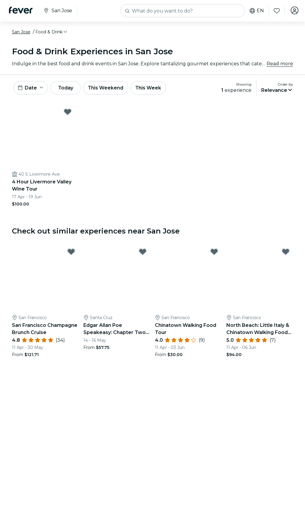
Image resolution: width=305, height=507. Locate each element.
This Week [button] (153, 88)
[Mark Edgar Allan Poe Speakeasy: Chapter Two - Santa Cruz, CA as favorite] (143, 253)
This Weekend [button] (110, 88)
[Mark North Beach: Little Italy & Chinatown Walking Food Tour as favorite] (286, 253)
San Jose (21, 32)
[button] (51, 32)
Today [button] (68, 88)
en (255, 10)
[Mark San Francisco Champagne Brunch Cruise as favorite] (71, 253)
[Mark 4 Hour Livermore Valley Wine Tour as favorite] (67, 113)
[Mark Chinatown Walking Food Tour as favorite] (214, 253)
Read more (280, 64)
